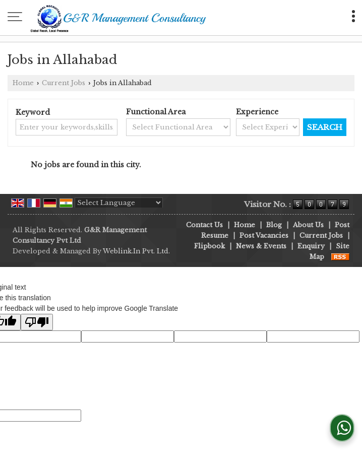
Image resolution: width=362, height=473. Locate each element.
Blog (274, 225)
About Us (308, 225)
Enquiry (311, 246)
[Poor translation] (37, 322)
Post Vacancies (263, 235)
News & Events (261, 246)
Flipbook (209, 246)
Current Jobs (63, 83)
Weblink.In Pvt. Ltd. (136, 251)
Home (23, 83)
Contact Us (204, 225)
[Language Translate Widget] (119, 202)
